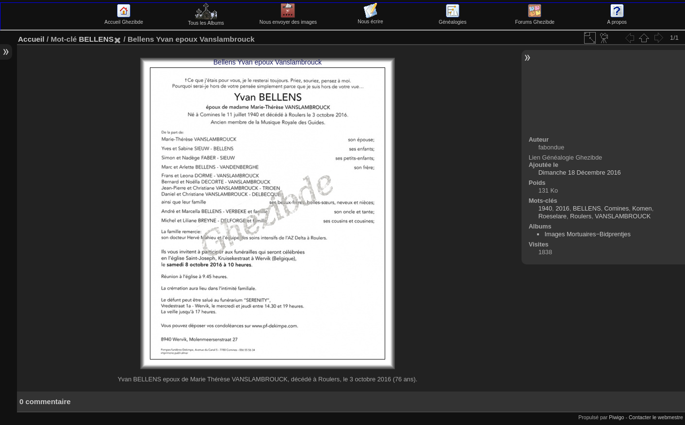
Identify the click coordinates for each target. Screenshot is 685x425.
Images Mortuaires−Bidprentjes (587, 234)
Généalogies (452, 19)
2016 (562, 208)
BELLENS (96, 39)
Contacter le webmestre (656, 417)
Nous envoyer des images (288, 19)
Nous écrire (370, 19)
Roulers (580, 216)
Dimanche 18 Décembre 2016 (579, 172)
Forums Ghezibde (535, 19)
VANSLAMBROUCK (623, 216)
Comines (616, 208)
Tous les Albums (206, 20)
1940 (545, 208)
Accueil (31, 39)
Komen (642, 208)
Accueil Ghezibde (123, 19)
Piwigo (616, 417)
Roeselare (552, 216)
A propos (617, 19)
